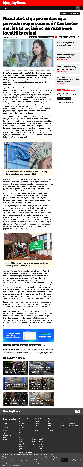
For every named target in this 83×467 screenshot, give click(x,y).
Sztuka (32, 443)
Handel (4, 425)
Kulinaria (41, 441)
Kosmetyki (21, 439)
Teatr (32, 444)
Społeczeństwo (7, 13)
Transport (5, 437)
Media (71, 419)
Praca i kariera (17, 13)
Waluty (20, 432)
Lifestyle (41, 435)
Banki (20, 422)
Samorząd (50, 430)
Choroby (21, 438)
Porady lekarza (22, 446)
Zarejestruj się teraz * (64, 98)
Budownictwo (6, 422)
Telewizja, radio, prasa (74, 427)
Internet (36, 425)
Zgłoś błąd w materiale (48, 345)
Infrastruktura (6, 427)
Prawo (49, 427)
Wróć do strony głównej (34, 345)
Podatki (50, 423)
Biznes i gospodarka (9, 419)
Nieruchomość (6, 430)
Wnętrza (40, 448)
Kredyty (21, 428)
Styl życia (41, 446)
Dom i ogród (41, 438)
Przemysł (5, 432)
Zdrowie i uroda (24, 435)
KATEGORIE (6, 8)
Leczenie (21, 441)
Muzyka (33, 441)
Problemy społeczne (53, 428)
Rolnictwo (5, 434)
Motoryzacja (6, 428)
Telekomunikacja (7, 435)
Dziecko (62, 422)
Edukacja (63, 419)
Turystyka (5, 439)
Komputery (37, 427)
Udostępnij (49, 37)
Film (32, 438)
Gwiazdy (40, 439)
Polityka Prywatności (73, 460)
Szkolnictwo (63, 425)
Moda (40, 443)
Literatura (33, 439)
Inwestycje (21, 427)
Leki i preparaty (22, 443)
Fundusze (21, 423)
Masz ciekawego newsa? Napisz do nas (70, 13)
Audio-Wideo (37, 422)
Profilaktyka (22, 448)
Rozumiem (64, 459)
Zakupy (40, 450)
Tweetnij (41, 37)
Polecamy (33, 37)
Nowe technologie (40, 419)
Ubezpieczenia (6, 440)
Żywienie (21, 450)
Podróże (40, 444)
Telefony (36, 430)
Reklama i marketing (73, 425)
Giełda (20, 425)
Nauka (61, 423)
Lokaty (20, 430)
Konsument (51, 422)
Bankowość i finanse (25, 419)
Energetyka (5, 423)
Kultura (33, 435)
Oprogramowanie (38, 428)
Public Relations (72, 423)
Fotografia (37, 423)
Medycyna (21, 444)
